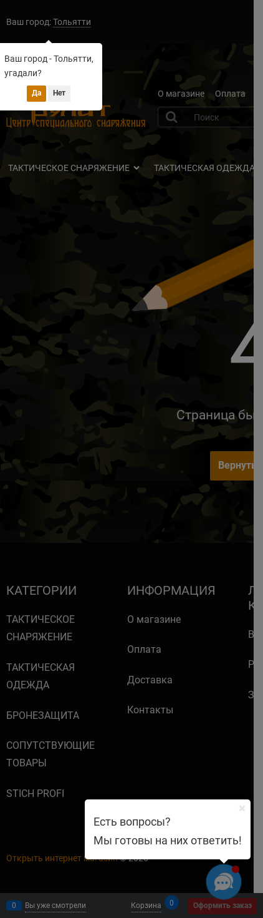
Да (36, 93)
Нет (59, 93)
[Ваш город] (242, 808)
